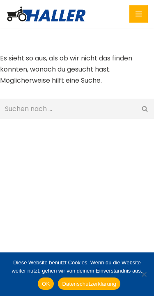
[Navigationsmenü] (138, 14)
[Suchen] (68, 109)
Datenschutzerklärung (89, 284)
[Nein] (144, 274)
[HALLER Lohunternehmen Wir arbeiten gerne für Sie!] (48, 14)
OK (46, 284)
